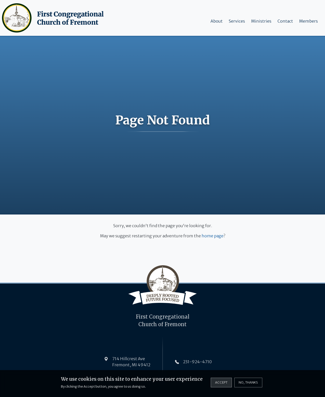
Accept (221, 384)
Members (308, 21)
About (216, 21)
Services (237, 21)
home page (212, 235)
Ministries (261, 21)
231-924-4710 (197, 361)
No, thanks (248, 384)
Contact (285, 21)
